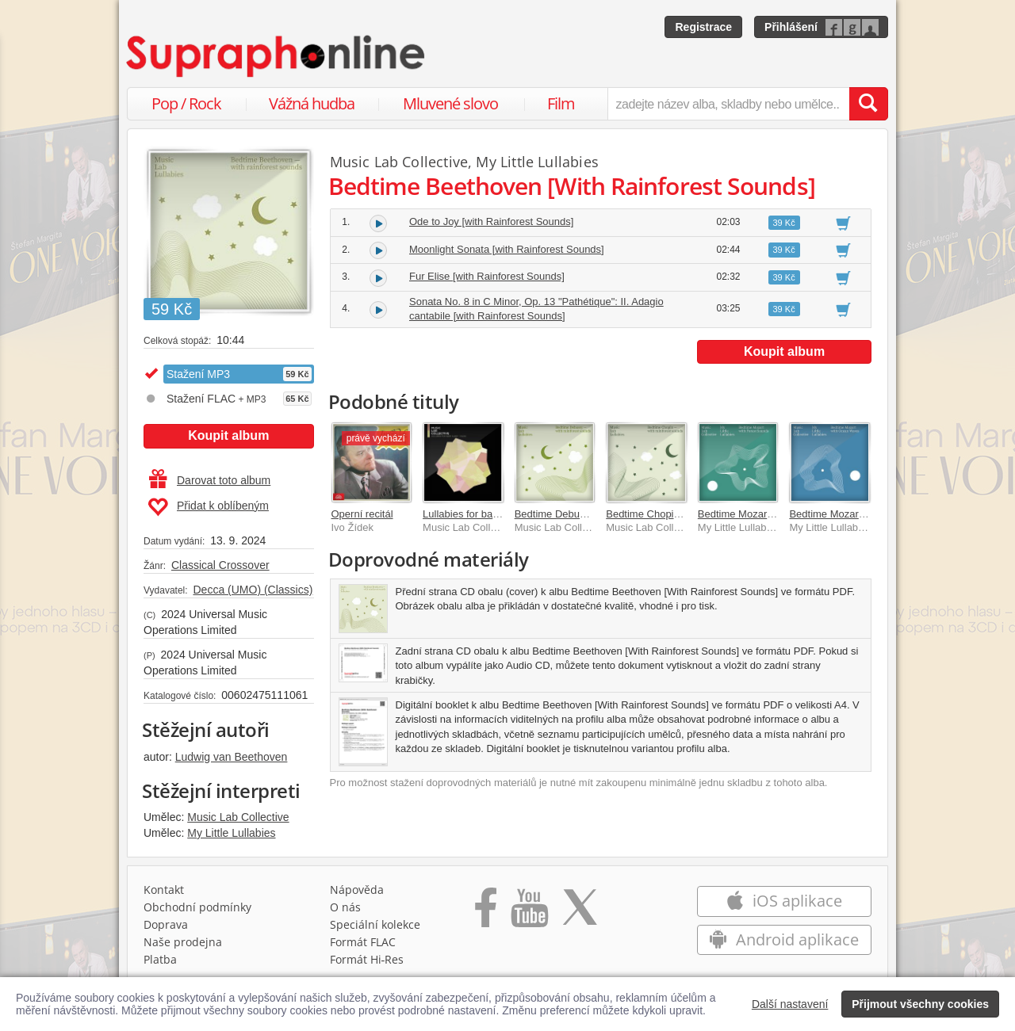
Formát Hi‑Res (367, 959)
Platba (160, 959)
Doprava (166, 924)
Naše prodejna (183, 941)
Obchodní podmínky (197, 907)
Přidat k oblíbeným (208, 507)
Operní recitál (362, 514)
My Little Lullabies (231, 833)
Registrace (703, 27)
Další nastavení (790, 1004)
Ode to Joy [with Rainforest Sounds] (491, 221)
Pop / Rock (186, 103)
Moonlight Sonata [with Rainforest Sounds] (506, 249)
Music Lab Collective (238, 817)
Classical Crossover (220, 565)
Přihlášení (791, 27)
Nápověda (357, 889)
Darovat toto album (209, 480)
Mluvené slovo (450, 103)
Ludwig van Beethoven (231, 756)
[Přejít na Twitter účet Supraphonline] (579, 913)
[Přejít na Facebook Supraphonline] (485, 913)
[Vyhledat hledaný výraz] (868, 103)
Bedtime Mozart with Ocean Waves (869, 514)
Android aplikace (784, 939)
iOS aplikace (784, 900)
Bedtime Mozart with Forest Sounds (779, 514)
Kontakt (164, 889)
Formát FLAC (363, 941)
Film (561, 103)
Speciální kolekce (375, 924)
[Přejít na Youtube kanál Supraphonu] (529, 913)
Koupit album (228, 435)
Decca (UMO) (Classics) (252, 589)
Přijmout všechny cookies (920, 1004)
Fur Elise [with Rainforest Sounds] (487, 276)
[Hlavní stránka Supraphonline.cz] (276, 56)
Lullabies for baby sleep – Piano (496, 514)
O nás (345, 907)
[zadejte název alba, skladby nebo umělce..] (728, 103)
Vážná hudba (311, 103)
